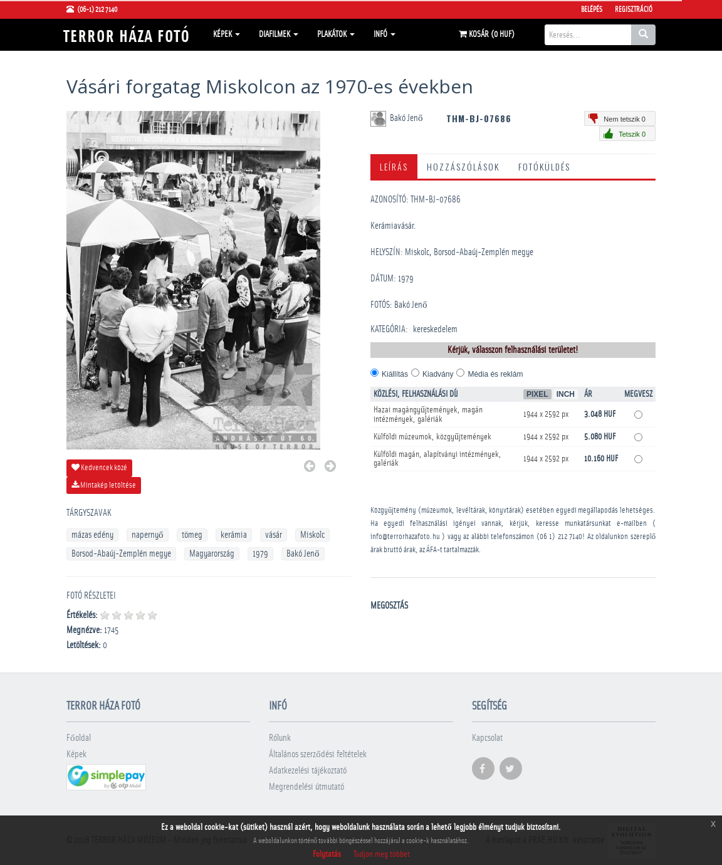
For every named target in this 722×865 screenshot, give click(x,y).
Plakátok (336, 34)
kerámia (234, 535)
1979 (260, 553)
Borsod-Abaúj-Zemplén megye (121, 553)
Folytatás (327, 854)
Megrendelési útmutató (306, 787)
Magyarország (211, 553)
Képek (226, 34)
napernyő (148, 535)
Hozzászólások (463, 166)
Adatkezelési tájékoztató (308, 770)
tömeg (192, 535)
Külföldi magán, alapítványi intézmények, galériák (437, 459)
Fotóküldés (544, 166)
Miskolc (312, 535)
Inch (566, 394)
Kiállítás (395, 374)
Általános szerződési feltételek (318, 754)
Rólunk (280, 738)
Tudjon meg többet (381, 854)
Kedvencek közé (99, 467)
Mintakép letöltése (103, 485)
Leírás (394, 166)
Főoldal (78, 738)
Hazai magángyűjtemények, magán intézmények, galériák (428, 415)
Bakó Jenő (303, 553)
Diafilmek (278, 34)
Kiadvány (437, 374)
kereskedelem (435, 329)
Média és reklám (495, 374)
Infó (384, 34)
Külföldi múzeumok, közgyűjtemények (432, 436)
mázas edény (92, 535)
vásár (273, 535)
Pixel (537, 394)
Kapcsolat (487, 738)
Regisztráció (633, 9)
